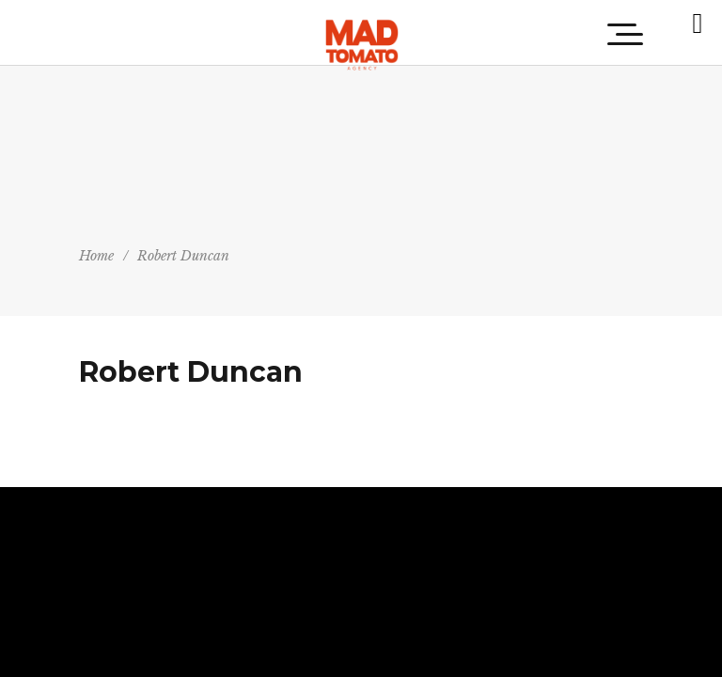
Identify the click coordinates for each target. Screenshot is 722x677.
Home (96, 255)
